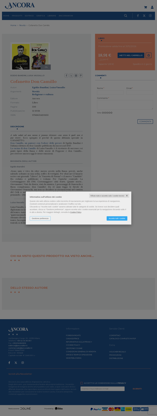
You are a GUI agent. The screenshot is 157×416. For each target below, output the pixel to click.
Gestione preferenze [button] (40, 218)
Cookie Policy (75, 212)
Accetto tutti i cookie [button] (117, 218)
